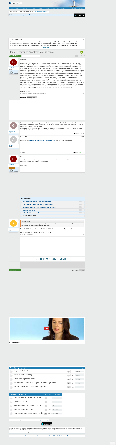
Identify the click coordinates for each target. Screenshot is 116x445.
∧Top (112, 443)
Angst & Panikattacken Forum (26, 420)
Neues (17, 8)
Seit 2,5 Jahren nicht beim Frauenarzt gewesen (31, 386)
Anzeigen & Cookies (48, 435)
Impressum (34, 435)
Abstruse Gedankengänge (23, 375)
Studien (63, 8)
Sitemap (69, 435)
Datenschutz (40, 435)
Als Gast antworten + (14, 55)
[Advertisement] (52, 246)
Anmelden (81, 8)
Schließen (46, 47)
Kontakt (24, 435)
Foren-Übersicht (13, 420)
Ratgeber (41, 8)
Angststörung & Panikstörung (41, 420)
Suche (34, 8)
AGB (54, 435)
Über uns (29, 435)
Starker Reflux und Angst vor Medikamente (31, 52)
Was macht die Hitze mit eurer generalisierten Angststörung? (35, 383)
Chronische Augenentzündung (25, 379)
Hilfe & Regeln (55, 8)
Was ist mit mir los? (21, 401)
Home (11, 8)
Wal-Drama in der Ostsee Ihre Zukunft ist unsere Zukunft (34, 397)
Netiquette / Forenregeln (61, 435)
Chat (47, 8)
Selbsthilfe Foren (26, 8)
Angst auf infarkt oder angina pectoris (27, 371)
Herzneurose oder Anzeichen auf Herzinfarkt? (30, 413)
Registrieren (73, 8)
